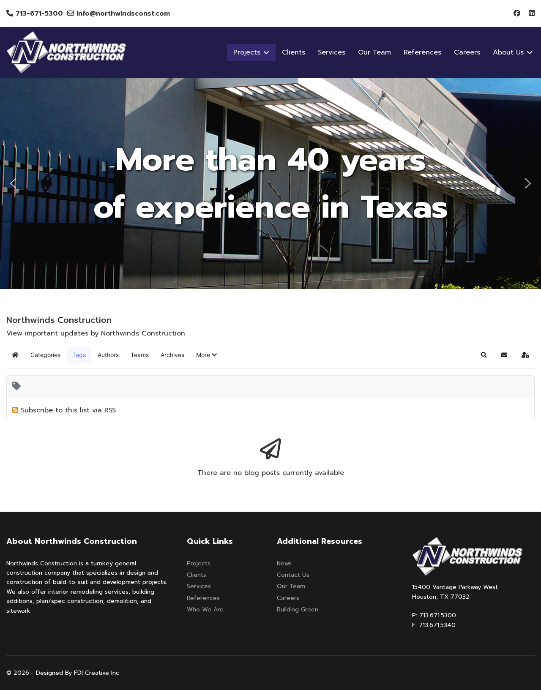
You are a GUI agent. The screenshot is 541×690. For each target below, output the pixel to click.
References (422, 52)
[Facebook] (517, 13)
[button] (13, 183)
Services (331, 52)
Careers (467, 52)
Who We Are (205, 609)
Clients (293, 52)
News (284, 563)
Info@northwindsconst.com (123, 13)
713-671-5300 (39, 13)
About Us (508, 52)
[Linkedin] (532, 13)
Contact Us (293, 574)
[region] (270, 183)
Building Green (297, 609)
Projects (198, 563)
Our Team (374, 52)
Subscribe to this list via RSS (68, 410)
